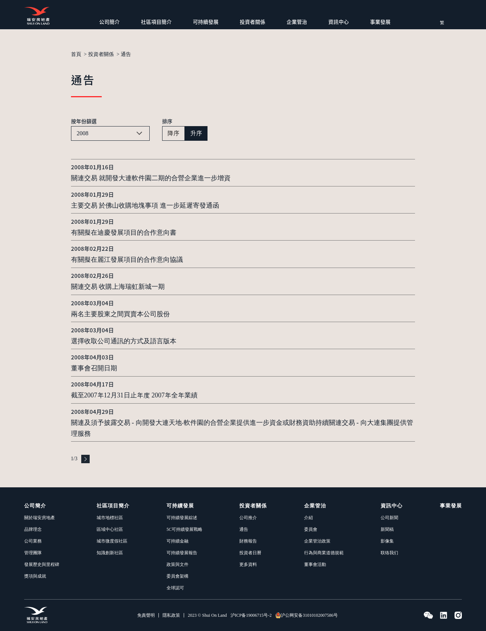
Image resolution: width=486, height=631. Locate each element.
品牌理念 (33, 529)
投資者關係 (252, 21)
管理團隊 (33, 552)
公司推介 (248, 517)
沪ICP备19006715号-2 (251, 615)
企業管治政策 (317, 541)
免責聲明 (146, 615)
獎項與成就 (35, 576)
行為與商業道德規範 (324, 552)
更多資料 (248, 564)
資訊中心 (338, 21)
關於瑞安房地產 (39, 517)
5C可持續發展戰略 (184, 529)
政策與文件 (177, 564)
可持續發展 (205, 21)
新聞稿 (387, 529)
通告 (126, 54)
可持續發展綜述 (182, 517)
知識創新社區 (110, 552)
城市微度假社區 (112, 541)
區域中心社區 (110, 529)
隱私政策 (171, 615)
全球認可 (175, 587)
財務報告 (248, 541)
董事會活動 (315, 564)
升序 (196, 133)
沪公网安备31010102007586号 (306, 615)
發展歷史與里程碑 (41, 564)
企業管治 (297, 21)
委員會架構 (177, 576)
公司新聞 (389, 517)
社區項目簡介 (156, 21)
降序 (173, 133)
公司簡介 (109, 21)
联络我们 (389, 552)
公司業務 (33, 541)
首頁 (76, 54)
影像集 (387, 541)
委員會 (310, 529)
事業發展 (380, 21)
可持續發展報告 (182, 552)
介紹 (308, 517)
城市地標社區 (110, 517)
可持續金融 (177, 541)
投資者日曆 (250, 552)
